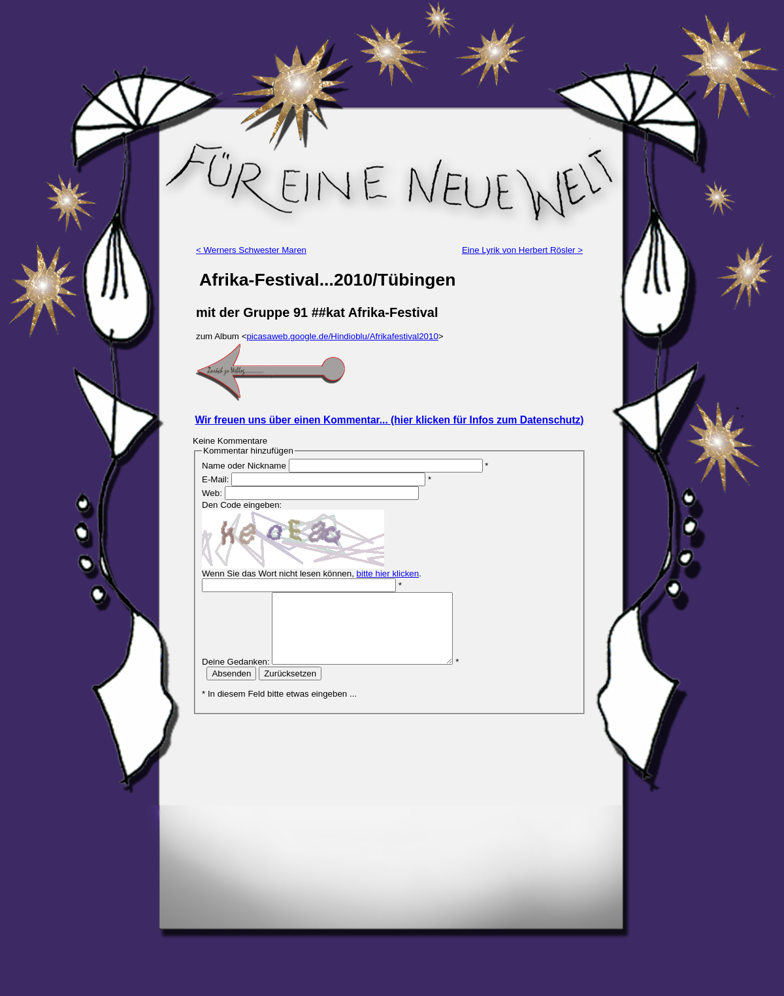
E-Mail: (215, 479)
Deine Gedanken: (236, 675)
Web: (212, 493)
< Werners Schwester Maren (251, 250)
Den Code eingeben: (242, 505)
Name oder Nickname (244, 466)
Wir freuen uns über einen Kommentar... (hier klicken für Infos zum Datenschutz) (389, 419)
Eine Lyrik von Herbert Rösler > (522, 250)
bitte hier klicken (388, 573)
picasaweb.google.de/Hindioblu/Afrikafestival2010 (342, 336)
